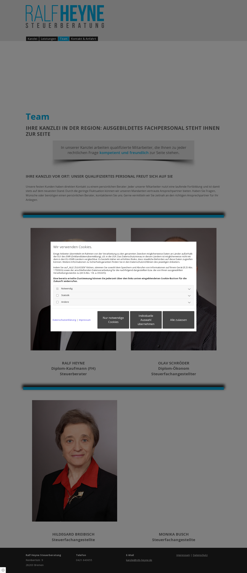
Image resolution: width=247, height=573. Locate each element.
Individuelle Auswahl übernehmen (146, 320)
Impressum (85, 319)
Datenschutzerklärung (64, 319)
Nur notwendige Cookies (113, 320)
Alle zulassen (178, 320)
